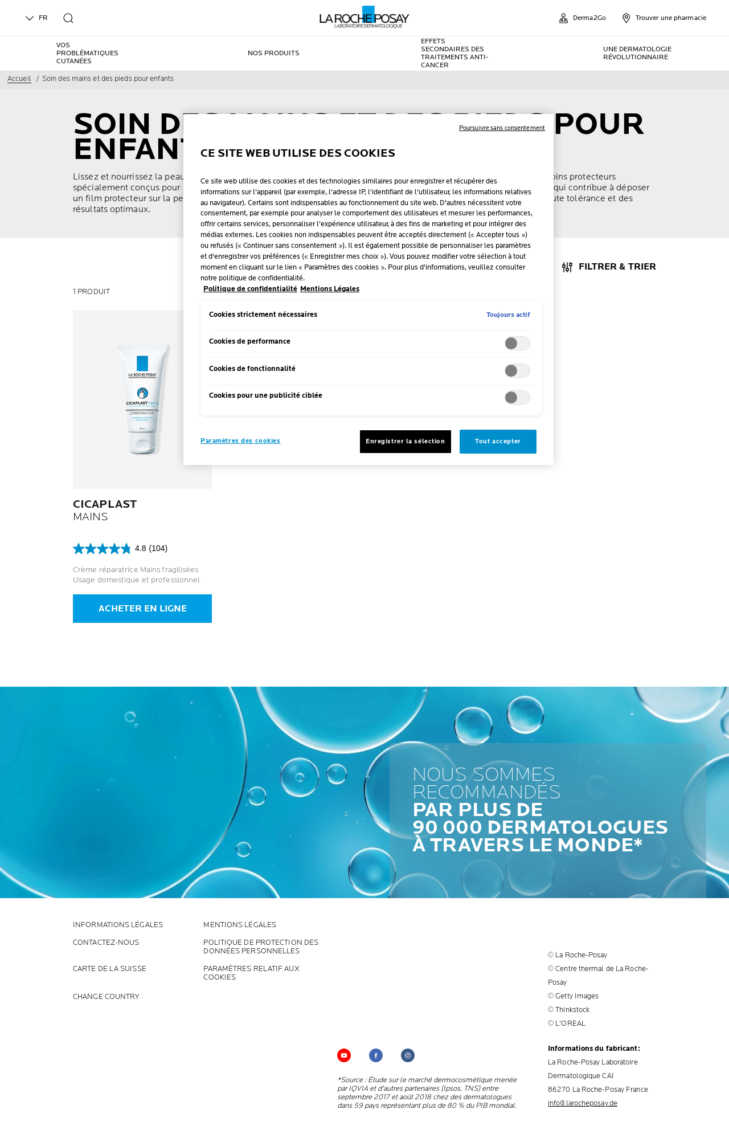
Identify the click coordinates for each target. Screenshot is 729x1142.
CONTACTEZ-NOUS (106, 943)
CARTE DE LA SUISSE (109, 969)
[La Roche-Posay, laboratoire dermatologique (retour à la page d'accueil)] (364, 17)
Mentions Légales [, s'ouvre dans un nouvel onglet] (329, 289)
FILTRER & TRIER (617, 267)
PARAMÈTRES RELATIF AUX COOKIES (251, 973)
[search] (68, 18)
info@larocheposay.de (582, 1103)
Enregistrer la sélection (405, 441)
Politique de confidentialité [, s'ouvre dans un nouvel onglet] (250, 289)
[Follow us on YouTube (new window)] (344, 1055)
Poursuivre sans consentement (502, 128)
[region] (368, 289)
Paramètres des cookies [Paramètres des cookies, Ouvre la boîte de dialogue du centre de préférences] (240, 440)
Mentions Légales (239, 925)
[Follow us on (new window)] (376, 1055)
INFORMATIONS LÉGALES (118, 925)
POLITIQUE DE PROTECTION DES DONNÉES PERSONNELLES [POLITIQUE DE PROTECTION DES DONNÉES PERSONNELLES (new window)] (260, 947)
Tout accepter (498, 441)
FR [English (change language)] (35, 18)
